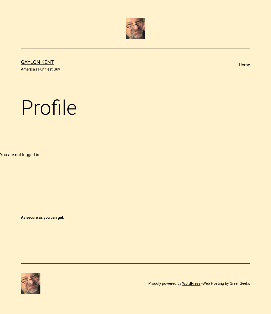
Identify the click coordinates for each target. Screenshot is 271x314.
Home (244, 64)
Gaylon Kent (37, 62)
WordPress (191, 283)
